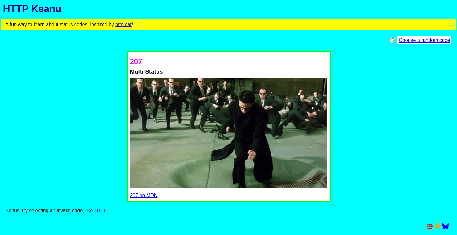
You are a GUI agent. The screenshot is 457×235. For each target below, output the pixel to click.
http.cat (123, 24)
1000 (99, 210)
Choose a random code (424, 40)
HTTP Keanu (32, 8)
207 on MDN (144, 195)
